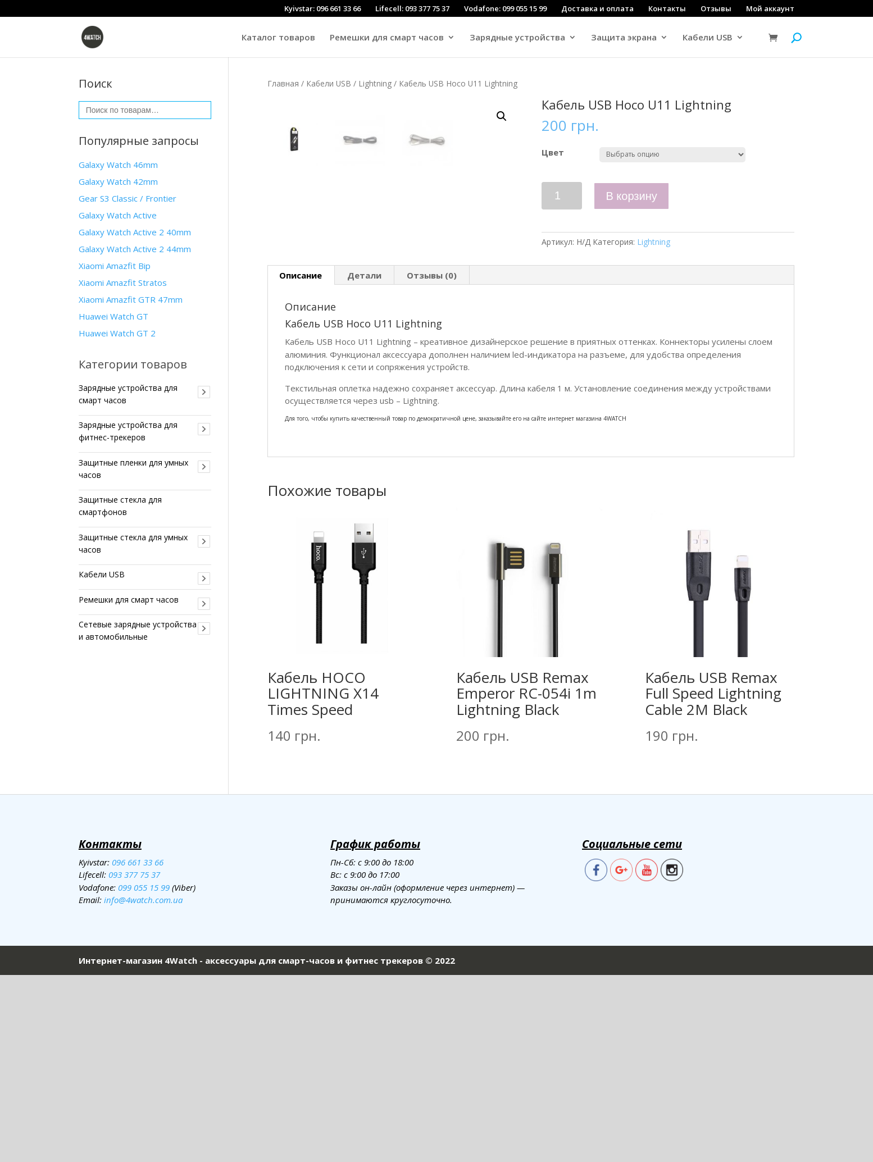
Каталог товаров (278, 38)
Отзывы (716, 8)
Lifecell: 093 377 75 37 (412, 8)
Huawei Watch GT (113, 316)
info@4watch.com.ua (143, 1086)
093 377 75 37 (134, 1061)
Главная (283, 83)
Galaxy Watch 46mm (118, 164)
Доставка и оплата (597, 8)
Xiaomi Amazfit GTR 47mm (131, 299)
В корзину (631, 196)
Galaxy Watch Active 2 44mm (135, 248)
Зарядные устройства (517, 38)
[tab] (301, 462)
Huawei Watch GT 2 (117, 333)
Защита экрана (624, 38)
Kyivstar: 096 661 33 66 (322, 8)
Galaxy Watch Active (118, 215)
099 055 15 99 (144, 1073)
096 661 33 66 (137, 1048)
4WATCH (614, 605)
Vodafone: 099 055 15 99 (505, 8)
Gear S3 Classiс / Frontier (127, 198)
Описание (300, 462)
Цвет (553, 152)
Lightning (375, 83)
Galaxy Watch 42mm (118, 181)
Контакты (667, 8)
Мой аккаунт (770, 8)
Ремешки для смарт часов (387, 38)
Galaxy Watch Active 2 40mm (135, 232)
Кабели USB (708, 38)
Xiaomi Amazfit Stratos (123, 282)
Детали (364, 462)
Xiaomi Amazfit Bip (115, 265)
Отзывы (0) (432, 462)
